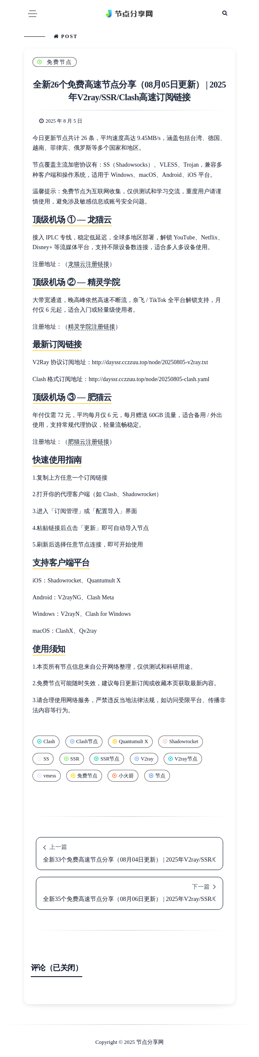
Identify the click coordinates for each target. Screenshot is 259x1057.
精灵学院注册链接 (91, 327)
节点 (157, 776)
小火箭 (123, 776)
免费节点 (54, 62)
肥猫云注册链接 (88, 442)
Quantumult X (130, 741)
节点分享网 (150, 1042)
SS (43, 759)
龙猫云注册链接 (88, 264)
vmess (46, 776)
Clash (46, 741)
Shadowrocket (180, 741)
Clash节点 (84, 741)
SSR (71, 759)
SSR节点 (106, 759)
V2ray (144, 759)
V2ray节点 (182, 759)
